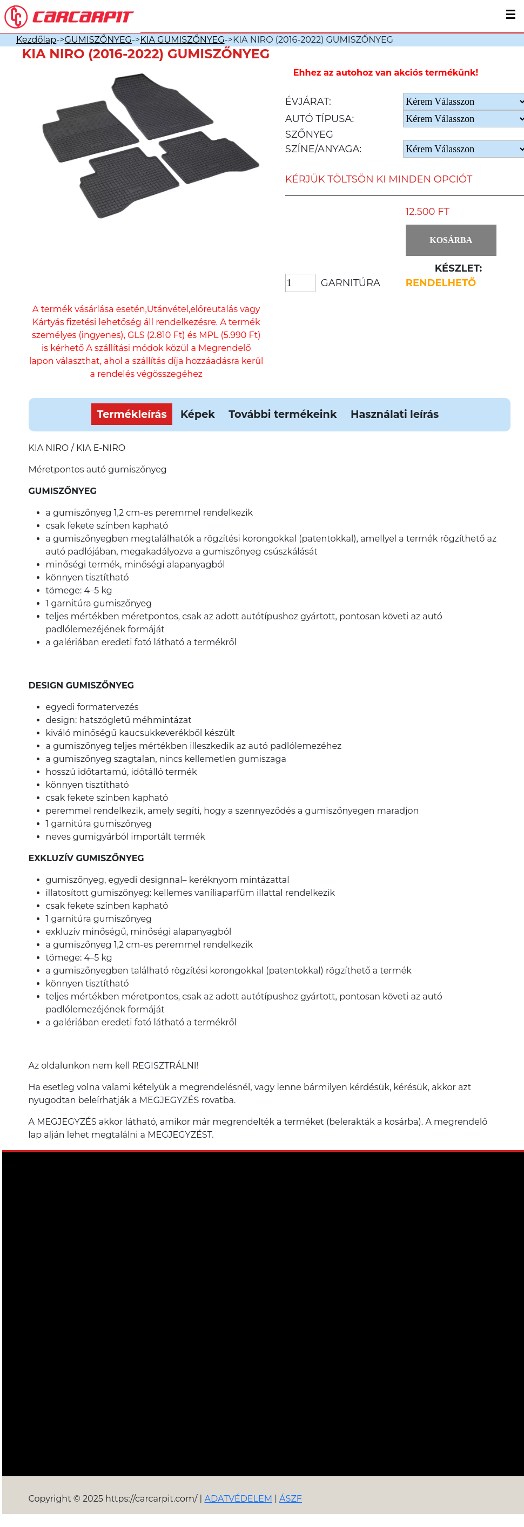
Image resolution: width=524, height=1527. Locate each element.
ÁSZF (290, 1499)
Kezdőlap (36, 40)
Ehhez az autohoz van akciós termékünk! (385, 72)
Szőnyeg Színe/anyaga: (323, 142)
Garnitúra (350, 283)
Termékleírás (131, 414)
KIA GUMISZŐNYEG (182, 40)
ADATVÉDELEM (238, 1499)
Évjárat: (308, 101)
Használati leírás (395, 414)
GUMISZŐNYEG (98, 40)
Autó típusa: (319, 119)
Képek (197, 414)
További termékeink (283, 414)
